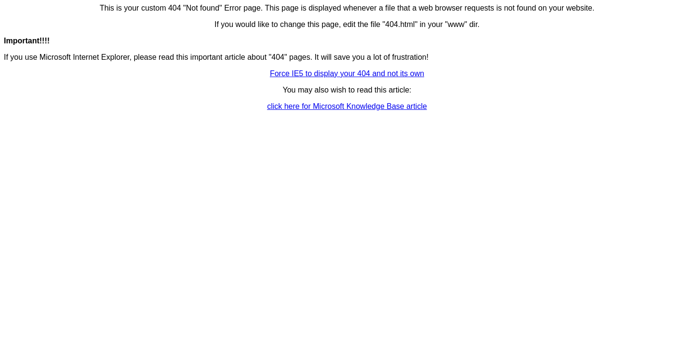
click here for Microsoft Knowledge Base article (347, 106)
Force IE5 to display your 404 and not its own (347, 73)
